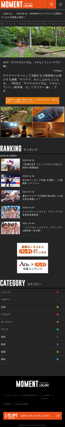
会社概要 (18, 404)
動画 (3, 344)
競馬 (3, 337)
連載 (3, 352)
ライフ (12, 24)
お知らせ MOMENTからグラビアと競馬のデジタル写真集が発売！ (31, 15)
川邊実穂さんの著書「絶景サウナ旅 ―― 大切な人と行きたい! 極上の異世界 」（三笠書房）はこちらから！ (31, 101)
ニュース (5, 292)
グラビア (6, 314)
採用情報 (25, 404)
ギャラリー (7, 322)
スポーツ (5, 299)
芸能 (3, 307)
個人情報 (26, 395)
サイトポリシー (8, 395)
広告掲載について (9, 404)
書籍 (3, 359)
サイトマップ (19, 395)
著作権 (33, 395)
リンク (38, 395)
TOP (2, 24)
